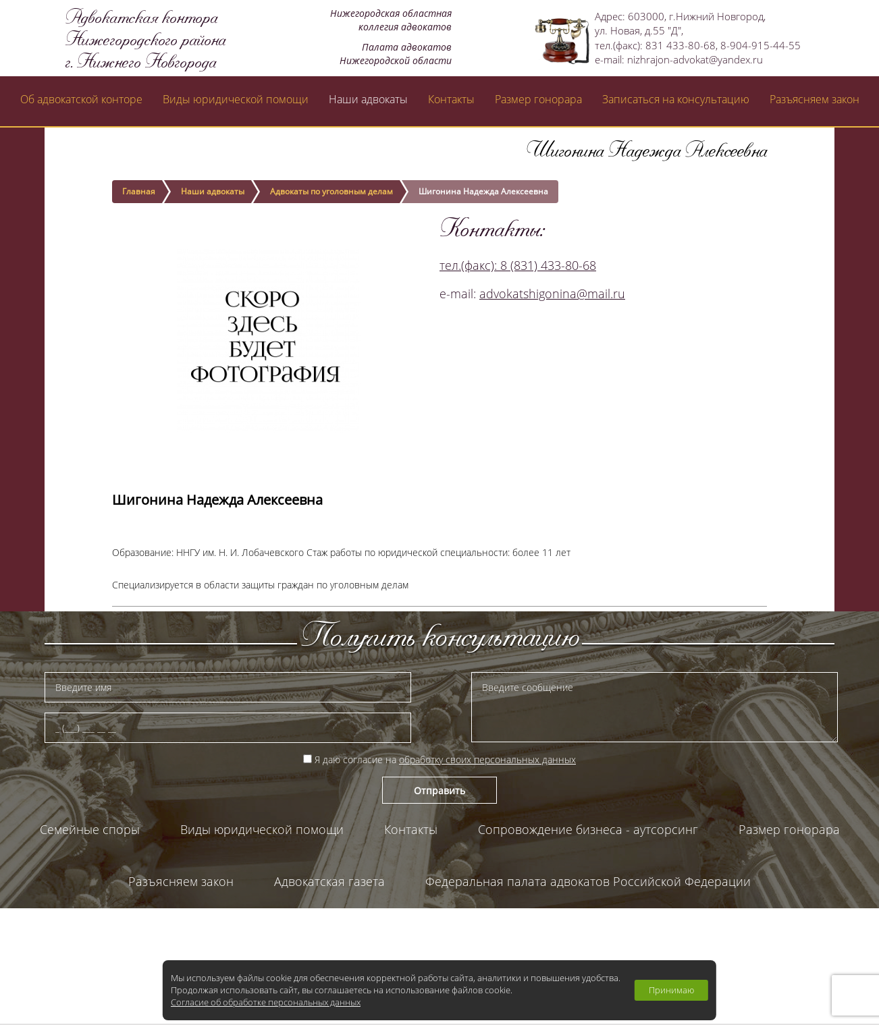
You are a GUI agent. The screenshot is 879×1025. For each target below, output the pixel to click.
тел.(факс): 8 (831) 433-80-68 (518, 265)
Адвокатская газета (329, 881)
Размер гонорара (538, 99)
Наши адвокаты (368, 99)
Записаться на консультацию (675, 99)
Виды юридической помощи (236, 99)
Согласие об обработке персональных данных (266, 1002)
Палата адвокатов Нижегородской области (439, 933)
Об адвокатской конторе (81, 99)
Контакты (451, 99)
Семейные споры (90, 829)
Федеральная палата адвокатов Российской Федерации (588, 881)
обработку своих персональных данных (487, 759)
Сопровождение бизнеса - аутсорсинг (588, 829)
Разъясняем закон (814, 99)
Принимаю (671, 990)
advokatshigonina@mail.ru (552, 293)
